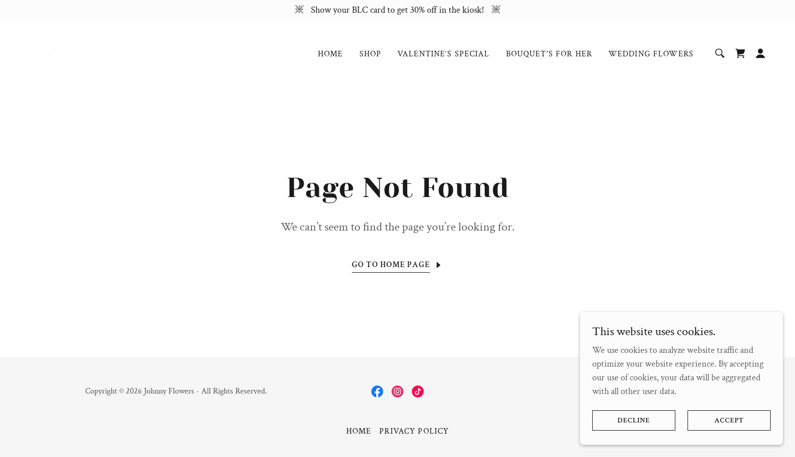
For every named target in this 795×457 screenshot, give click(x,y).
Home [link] (330, 54)
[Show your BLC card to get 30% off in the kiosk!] (397, 9)
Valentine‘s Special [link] (443, 54)
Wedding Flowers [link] (651, 54)
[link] (45, 52)
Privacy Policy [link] (414, 431)
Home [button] (359, 431)
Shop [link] (370, 54)
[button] (760, 53)
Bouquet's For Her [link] (549, 54)
